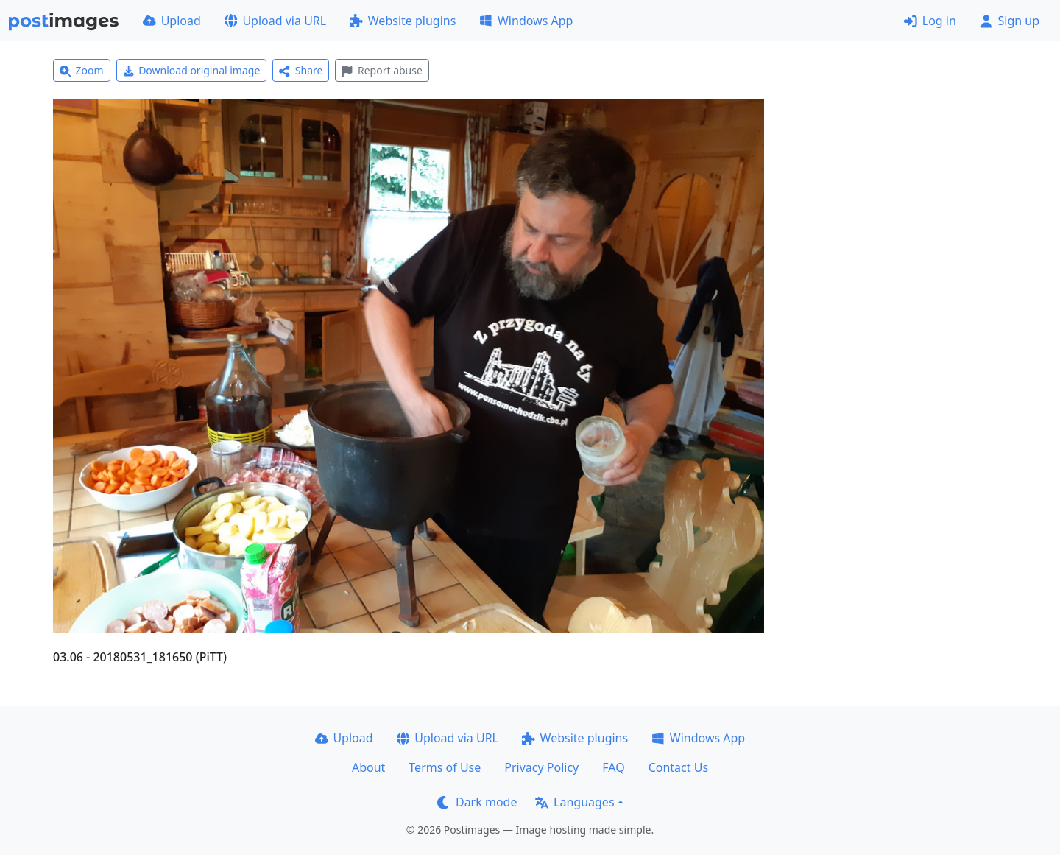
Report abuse (382, 70)
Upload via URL (275, 21)
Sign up (1009, 21)
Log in (930, 21)
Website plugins (403, 21)
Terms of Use (445, 767)
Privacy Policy (541, 767)
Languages (574, 802)
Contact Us (678, 767)
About (368, 767)
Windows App (526, 21)
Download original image (192, 70)
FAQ (613, 767)
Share (300, 70)
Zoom (82, 70)
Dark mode (477, 802)
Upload (172, 21)
